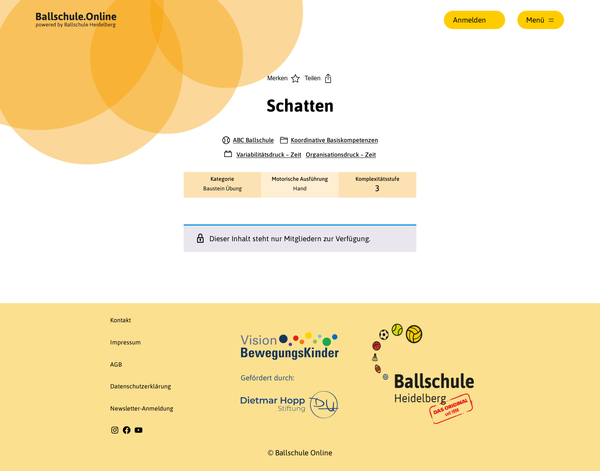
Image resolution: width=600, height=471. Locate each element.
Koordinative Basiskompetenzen (334, 139)
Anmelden (469, 20)
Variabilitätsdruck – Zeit (268, 154)
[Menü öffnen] (540, 20)
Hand (300, 188)
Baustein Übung (222, 188)
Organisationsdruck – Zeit (341, 154)
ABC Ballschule (253, 139)
